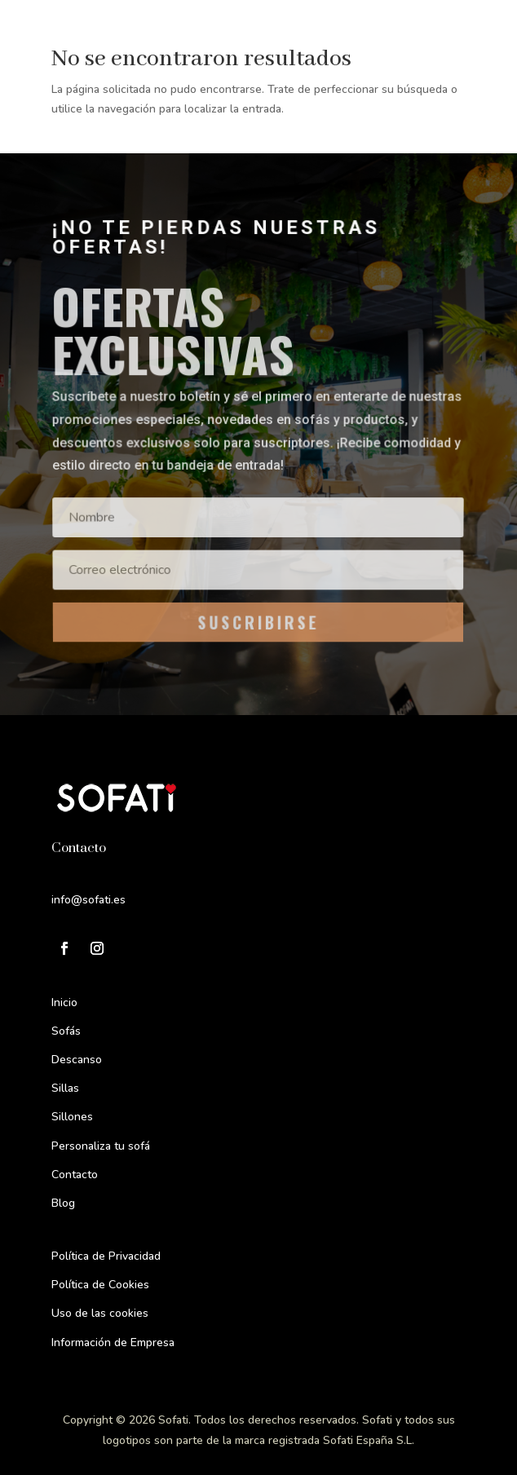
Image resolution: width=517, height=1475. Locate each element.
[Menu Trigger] (468, 34)
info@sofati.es (88, 900)
